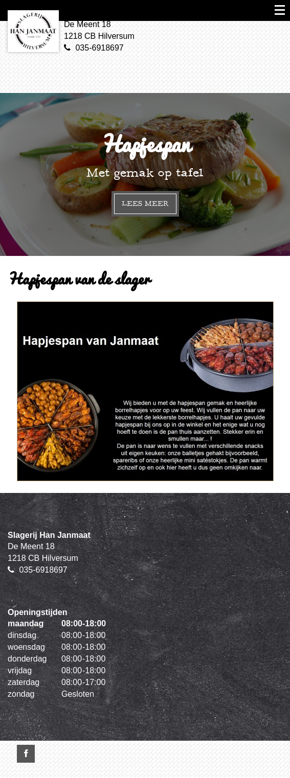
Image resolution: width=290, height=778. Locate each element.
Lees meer (145, 203)
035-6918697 (99, 47)
